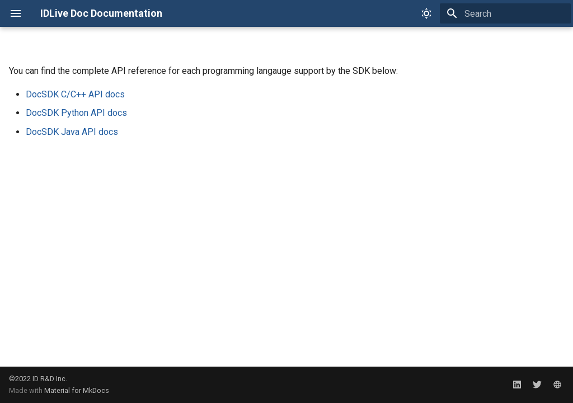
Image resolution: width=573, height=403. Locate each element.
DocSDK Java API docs (72, 131)
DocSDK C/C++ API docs (75, 94)
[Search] (505, 13)
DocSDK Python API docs (76, 112)
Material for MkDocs (76, 390)
